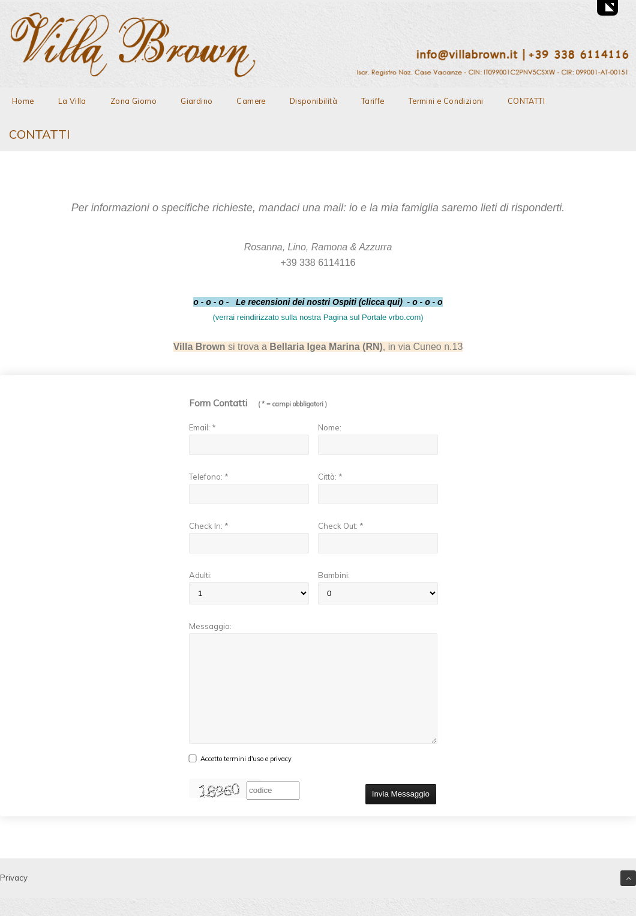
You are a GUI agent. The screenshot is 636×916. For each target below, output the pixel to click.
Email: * (202, 427)
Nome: (329, 427)
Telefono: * (209, 476)
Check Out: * (341, 526)
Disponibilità (313, 101)
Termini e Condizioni (446, 101)
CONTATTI (526, 101)
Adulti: (200, 575)
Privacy (14, 895)
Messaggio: (210, 626)
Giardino (196, 101)
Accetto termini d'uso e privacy (246, 777)
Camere (250, 101)
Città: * (330, 476)
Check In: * (209, 526)
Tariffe (373, 101)
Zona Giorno (133, 101)
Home (23, 101)
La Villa (72, 101)
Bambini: (334, 575)
